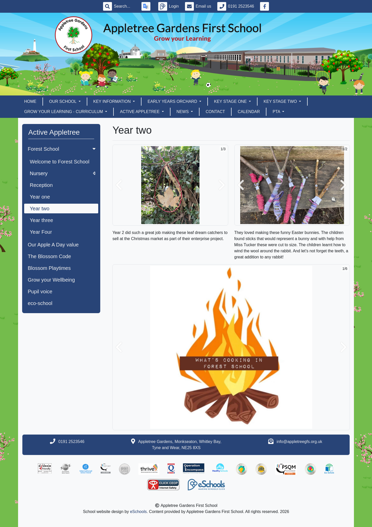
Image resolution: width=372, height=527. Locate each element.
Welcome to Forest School (59, 161)
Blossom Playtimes (49, 268)
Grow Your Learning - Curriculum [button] (64, 111)
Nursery (62, 173)
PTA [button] (277, 111)
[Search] (124, 6)
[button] (118, 185)
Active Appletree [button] (140, 111)
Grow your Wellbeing (51, 280)
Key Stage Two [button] (281, 101)
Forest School (62, 149)
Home (30, 101)
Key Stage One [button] (231, 101)
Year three (41, 220)
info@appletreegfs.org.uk (299, 441)
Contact (215, 111)
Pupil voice (40, 291)
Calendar (249, 111)
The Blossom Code (49, 256)
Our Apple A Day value (53, 244)
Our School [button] (63, 101)
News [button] (183, 111)
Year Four (41, 232)
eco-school (40, 303)
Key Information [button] (112, 101)
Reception (41, 185)
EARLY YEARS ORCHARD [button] (173, 101)
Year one (40, 197)
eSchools (138, 511)
